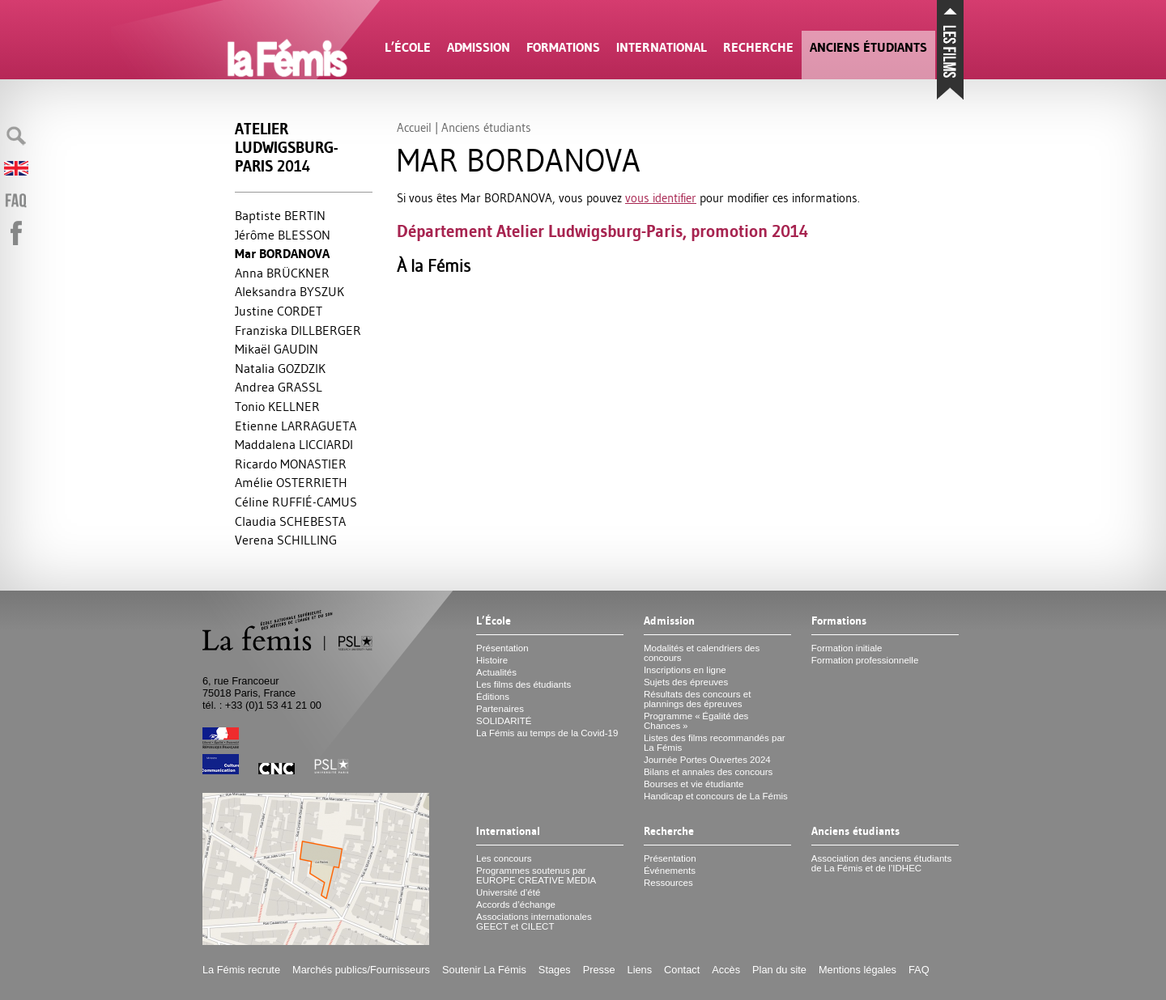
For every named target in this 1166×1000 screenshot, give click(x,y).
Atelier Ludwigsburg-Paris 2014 (286, 148)
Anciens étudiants (868, 47)
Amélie (291, 482)
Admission (478, 47)
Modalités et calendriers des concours (702, 653)
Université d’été (508, 892)
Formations (563, 47)
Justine (278, 311)
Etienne (295, 425)
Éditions (492, 696)
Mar (282, 253)
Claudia (290, 521)
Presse (599, 970)
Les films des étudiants (523, 684)
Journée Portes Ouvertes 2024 (707, 760)
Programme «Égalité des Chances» (696, 721)
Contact (682, 970)
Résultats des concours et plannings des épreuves (697, 699)
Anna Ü (282, 273)
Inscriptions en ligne (685, 670)
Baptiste (280, 215)
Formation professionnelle (865, 660)
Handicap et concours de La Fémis (716, 796)
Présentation (502, 648)
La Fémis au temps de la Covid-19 (547, 733)
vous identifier (660, 198)
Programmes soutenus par (536, 875)
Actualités (496, 672)
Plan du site (779, 970)
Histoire (492, 660)
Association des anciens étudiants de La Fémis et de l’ (881, 863)
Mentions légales (857, 970)
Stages (554, 970)
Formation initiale (847, 648)
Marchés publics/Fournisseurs (361, 970)
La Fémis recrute (241, 970)
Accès (726, 970)
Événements (670, 870)
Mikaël (276, 349)
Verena (286, 540)
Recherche (758, 47)
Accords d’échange (515, 904)
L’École (408, 47)
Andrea (278, 387)
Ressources (668, 883)
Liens (640, 970)
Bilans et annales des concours (708, 772)
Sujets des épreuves (686, 682)
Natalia (280, 368)
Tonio (277, 406)
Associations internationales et (534, 921)
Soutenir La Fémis (484, 970)
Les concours (504, 858)
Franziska (298, 330)
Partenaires (500, 709)
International (661, 47)
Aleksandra (289, 291)
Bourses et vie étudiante (694, 784)
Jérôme (282, 235)
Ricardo (291, 464)
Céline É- (296, 502)
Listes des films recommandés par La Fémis (714, 742)
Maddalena (294, 444)
